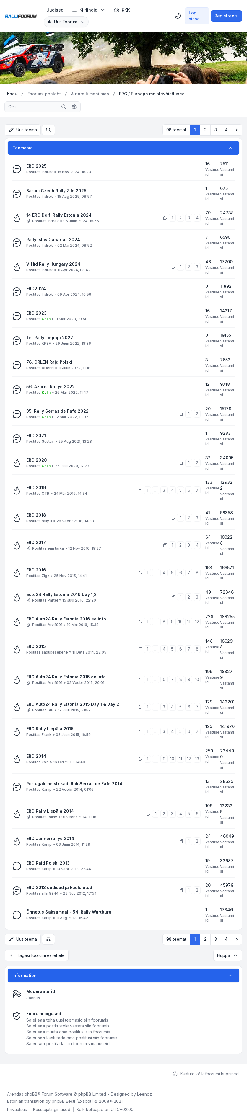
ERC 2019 (36, 487)
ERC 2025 (36, 165)
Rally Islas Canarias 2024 (53, 239)
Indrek (47, 171)
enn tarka (56, 548)
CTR (45, 493)
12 (197, 621)
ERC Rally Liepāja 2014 (50, 810)
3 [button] (215, 129)
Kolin (46, 318)
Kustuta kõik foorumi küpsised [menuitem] (206, 1073)
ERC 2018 (36, 514)
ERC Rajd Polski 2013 (48, 862)
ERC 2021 (36, 435)
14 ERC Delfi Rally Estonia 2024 (59, 214)
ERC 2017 (36, 542)
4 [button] (226, 129)
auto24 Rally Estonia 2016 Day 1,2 (61, 594)
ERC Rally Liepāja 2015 (50, 728)
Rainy (52, 816)
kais (45, 761)
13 (197, 758)
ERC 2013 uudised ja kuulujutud (59, 887)
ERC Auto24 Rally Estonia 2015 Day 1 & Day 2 (72, 703)
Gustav (48, 441)
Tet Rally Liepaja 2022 (49, 337)
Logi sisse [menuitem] (194, 15)
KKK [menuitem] (122, 10)
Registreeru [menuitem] (226, 15)
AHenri (48, 367)
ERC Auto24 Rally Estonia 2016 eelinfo (66, 618)
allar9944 (50, 893)
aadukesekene (55, 652)
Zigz (45, 575)
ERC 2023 (36, 312)
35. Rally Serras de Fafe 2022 (57, 410)
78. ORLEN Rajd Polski (49, 361)
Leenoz (144, 1093)
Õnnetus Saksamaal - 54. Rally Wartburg (68, 911)
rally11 (47, 520)
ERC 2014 (36, 755)
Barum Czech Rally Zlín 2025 (56, 190)
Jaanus (33, 997)
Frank (46, 734)
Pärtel (53, 600)
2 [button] (205, 129)
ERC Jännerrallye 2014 (50, 838)
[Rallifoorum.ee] (21, 16)
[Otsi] (64, 107)
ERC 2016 (36, 569)
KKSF (46, 343)
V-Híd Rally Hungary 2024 (53, 263)
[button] (236, 129)
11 (188, 621)
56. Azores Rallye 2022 (50, 386)
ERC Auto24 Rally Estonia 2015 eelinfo (66, 676)
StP (50, 710)
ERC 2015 (36, 645)
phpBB (31, 1093)
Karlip (47, 789)
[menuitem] (55, 10)
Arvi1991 (55, 624)
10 (180, 621)
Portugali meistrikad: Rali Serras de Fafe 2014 (74, 783)
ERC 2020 (36, 459)
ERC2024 (36, 288)
